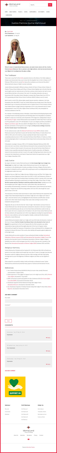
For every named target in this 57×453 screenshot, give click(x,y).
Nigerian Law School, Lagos (11, 123)
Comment (7, 305)
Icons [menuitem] (25, 12)
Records (7, 409)
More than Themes (31, 447)
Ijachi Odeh (10, 31)
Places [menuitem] (20, 12)
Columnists (7, 411)
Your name (7, 297)
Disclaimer (29, 435)
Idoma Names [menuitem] (33, 12)
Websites (7, 414)
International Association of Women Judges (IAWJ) (24, 243)
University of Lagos (11, 119)
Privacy (35, 435)
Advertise (22, 435)
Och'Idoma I (24, 419)
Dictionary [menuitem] (41, 12)
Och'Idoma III (24, 414)
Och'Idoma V (24, 409)
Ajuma (11, 69)
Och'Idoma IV (24, 411)
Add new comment (10, 370)
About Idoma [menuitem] (13, 12)
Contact (41, 435)
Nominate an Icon (42, 414)
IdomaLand (14, 4)
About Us (16, 435)
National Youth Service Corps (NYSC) (31, 130)
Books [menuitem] (48, 11)
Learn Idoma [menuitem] (9, 15)
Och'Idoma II (24, 417)
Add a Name (41, 409)
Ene (23, 82)
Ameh (21, 78)
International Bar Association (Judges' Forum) (37, 237)
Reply (48, 337)
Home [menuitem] (6, 11)
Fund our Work (41, 417)
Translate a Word (42, 411)
